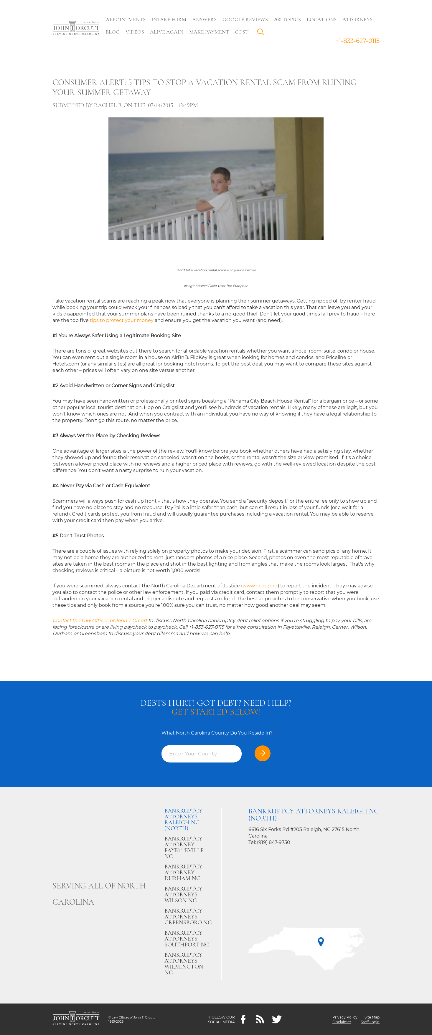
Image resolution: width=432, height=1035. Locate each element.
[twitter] (276, 1019)
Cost (243, 32)
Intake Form (170, 19)
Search (263, 33)
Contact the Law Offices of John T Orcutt (99, 620)
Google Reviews (246, 19)
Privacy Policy (344, 1017)
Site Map (372, 1017)
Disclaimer (341, 1021)
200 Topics (288, 19)
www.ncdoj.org (260, 586)
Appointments (127, 19)
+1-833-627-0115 (357, 41)
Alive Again (168, 32)
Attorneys (359, 19)
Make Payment (210, 32)
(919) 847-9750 (273, 842)
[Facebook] (243, 1019)
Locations (323, 19)
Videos (136, 32)
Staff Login (370, 1021)
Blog (114, 32)
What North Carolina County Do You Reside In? (218, 733)
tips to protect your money (122, 320)
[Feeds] (260, 1019)
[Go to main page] (76, 28)
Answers (206, 19)
